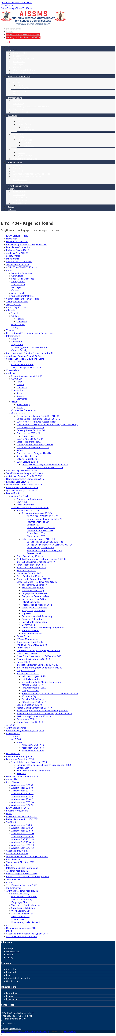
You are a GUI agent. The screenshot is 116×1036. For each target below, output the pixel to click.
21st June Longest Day (22, 913)
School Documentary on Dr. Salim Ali (44, 519)
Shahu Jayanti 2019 (36, 536)
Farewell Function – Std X (34, 687)
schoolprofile (12, 258)
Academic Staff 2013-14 (22, 845)
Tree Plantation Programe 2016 (21, 885)
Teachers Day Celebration (34, 584)
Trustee (10, 330)
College (15, 315)
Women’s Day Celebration (29, 499)
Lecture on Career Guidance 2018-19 (45, 467)
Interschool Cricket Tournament (22, 867)
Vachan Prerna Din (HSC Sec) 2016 (22, 298)
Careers (15, 290)
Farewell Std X (23, 662)
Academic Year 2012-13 (22, 805)
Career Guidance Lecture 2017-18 (33, 447)
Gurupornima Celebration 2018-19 (33, 659)
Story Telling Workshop (33, 610)
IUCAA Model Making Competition (33, 770)
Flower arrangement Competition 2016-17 (26, 479)
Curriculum (16, 378)
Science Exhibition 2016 (17, 264)
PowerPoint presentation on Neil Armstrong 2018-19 (42, 710)
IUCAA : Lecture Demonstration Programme (27, 876)
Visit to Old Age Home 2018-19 (26, 367)
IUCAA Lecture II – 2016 (17, 807)
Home (9, 813)
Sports (14, 736)
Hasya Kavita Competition (34, 622)
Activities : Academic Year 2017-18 (22, 890)
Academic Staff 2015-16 (22, 839)
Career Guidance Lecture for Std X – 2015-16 (38, 416)
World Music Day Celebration (25, 905)
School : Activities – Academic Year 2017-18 (37, 581)
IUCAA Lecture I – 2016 (17, 235)
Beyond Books (13, 493)
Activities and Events (18, 185)
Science (20, 318)
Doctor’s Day (17, 919)
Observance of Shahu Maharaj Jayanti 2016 (27, 856)
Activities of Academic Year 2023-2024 (24, 356)
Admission (11, 310)
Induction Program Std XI (34, 676)
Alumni (9, 31)
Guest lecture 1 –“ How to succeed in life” (36, 421)
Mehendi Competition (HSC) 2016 (22, 819)
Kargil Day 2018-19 (26, 670)
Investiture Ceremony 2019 (40, 530)
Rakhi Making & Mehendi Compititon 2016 (26, 244)
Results (14, 401)
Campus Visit (23, 767)
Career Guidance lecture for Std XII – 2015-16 (38, 418)
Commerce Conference (22, 364)
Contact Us (11, 779)
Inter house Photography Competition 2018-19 (39, 667)
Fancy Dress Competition (18, 247)
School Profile (18, 284)
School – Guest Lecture (28, 456)
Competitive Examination (25, 158)
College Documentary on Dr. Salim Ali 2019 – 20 (50, 544)
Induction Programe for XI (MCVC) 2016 (25, 730)
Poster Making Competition (40, 547)
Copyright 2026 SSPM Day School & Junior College (25, 1031)
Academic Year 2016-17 (28, 673)
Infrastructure (13, 335)
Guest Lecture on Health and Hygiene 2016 (27, 933)
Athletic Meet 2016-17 (32, 684)
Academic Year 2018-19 (17, 253)
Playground (17, 344)
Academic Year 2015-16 (22, 796)
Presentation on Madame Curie (37, 604)
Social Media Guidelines (24, 73)
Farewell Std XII (34, 553)
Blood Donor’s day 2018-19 (30, 556)
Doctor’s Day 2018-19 (27, 653)
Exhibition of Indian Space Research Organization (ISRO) (44, 765)
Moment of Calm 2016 (17, 241)
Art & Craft (16, 739)
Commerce (23, 87)
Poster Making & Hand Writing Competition (43, 627)
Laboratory (16, 341)
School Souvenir (14, 879)
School (14, 313)
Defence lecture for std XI (29, 441)
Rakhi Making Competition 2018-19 (34, 716)
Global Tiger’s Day (20, 893)
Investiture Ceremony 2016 (19, 756)
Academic (10, 373)
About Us (10, 270)
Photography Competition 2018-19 (33, 579)
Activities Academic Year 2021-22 (21, 816)
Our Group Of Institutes (23, 295)
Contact (12, 209)
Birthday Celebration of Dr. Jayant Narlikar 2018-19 (41, 559)
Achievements (13, 733)
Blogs (9, 865)
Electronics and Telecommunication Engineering (29, 333)
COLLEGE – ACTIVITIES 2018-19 (21, 267)
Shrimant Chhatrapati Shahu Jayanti (44, 550)
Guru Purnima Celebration (24, 896)
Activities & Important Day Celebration (29, 507)
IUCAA (20, 450)
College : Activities (30, 690)
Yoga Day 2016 (13, 304)
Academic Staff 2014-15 (22, 842)
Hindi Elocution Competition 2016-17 (24, 776)
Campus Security (21, 112)
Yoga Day (26, 613)
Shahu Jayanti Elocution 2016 (20, 862)
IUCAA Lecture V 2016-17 (34, 702)
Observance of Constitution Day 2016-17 (26, 484)
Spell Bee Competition (32, 633)
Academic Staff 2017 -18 (22, 833)
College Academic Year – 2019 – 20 (38, 539)
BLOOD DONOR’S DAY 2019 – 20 (42, 516)
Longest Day (33, 524)
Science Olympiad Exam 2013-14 (26, 376)
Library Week (28, 624)
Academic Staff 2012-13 (22, 847)
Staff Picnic (22, 501)
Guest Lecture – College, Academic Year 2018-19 (45, 464)
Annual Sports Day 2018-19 (30, 722)
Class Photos (12, 782)
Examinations (17, 390)
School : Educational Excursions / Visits (29, 762)
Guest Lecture (18, 413)
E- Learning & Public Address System (31, 106)
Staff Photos (12, 822)
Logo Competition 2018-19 (29, 704)
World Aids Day (29, 696)
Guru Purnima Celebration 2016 (21, 936)
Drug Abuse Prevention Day (35, 596)
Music (19, 742)
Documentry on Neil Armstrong (37, 616)
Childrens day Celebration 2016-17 (22, 470)
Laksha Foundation (31, 679)
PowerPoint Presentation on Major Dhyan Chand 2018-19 (44, 713)
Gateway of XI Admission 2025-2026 (23, 37)
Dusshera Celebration (32, 619)
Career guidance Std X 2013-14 (31, 430)
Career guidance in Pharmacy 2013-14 (35, 444)
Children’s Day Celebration (19, 261)
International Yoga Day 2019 (41, 527)
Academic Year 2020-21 (22, 825)
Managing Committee (21, 273)
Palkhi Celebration (31, 601)
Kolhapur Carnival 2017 (17, 250)
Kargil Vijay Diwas (19, 902)
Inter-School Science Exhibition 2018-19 (36, 561)
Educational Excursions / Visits (20, 759)
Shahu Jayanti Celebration (34, 607)
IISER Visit (16, 361)
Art (7, 925)
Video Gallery (19, 203)
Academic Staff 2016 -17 (22, 836)
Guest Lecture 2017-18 (17, 853)
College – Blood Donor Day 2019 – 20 (45, 541)
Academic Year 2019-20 (28, 510)
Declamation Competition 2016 (21, 928)
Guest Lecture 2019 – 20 (28, 433)
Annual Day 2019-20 (16, 307)
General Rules (18, 324)
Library (14, 338)
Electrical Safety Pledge (33, 699)
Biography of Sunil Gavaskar (35, 593)
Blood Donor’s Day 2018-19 (30, 642)
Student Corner (13, 28)
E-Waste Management (27, 639)
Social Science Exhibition (23, 908)
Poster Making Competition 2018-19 (34, 707)
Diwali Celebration (25, 504)
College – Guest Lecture (28, 458)
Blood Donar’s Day (20, 916)
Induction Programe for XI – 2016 (22, 487)
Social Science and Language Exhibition (25, 473)
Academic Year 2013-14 (22, 802)
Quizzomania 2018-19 (27, 719)
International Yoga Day (38, 521)
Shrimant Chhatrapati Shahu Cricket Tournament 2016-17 (50, 693)
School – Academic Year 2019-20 (37, 513)
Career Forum (28, 436)
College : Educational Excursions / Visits (25, 358)
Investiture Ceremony (21, 899)
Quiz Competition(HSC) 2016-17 (21, 490)
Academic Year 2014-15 (22, 799)
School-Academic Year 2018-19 (31, 564)
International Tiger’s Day (34, 599)
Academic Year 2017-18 (33, 744)
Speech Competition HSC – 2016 (21, 873)
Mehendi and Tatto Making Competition (41, 682)
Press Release (13, 859)
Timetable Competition (33, 587)
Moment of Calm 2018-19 (29, 573)
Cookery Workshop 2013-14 (30, 427)
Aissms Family (18, 293)
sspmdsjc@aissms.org (11, 1028)
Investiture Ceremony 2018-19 (31, 567)
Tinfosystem (70, 1031)
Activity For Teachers (23, 182)
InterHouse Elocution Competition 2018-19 (37, 664)
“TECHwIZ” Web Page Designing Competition (38, 650)
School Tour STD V (36, 533)
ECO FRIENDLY (13, 753)
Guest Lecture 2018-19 (27, 461)
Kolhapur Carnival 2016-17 (19, 481)
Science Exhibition (30, 630)
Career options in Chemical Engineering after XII (29, 353)
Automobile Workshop (33, 590)
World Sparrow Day (20, 910)
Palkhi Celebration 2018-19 (30, 576)
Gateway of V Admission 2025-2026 (23, 34)
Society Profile (13, 255)
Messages (16, 287)
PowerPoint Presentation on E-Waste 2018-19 (39, 656)
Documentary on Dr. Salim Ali (25, 922)
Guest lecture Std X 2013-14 (30, 438)
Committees (17, 275)
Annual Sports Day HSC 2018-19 (32, 644)
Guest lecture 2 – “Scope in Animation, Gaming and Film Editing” (47, 424)
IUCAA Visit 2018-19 (26, 570)
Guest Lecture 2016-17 (17, 850)
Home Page (11, 238)
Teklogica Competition (17, 301)
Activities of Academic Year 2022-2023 (24, 476)
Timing (16, 94)
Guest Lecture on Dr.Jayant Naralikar (34, 453)
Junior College (25, 155)
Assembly (10, 724)
